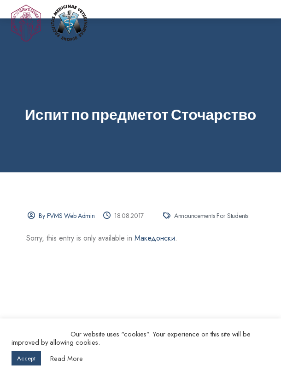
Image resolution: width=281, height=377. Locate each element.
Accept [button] (26, 358)
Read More (66, 358)
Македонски (155, 238)
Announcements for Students (211, 215)
